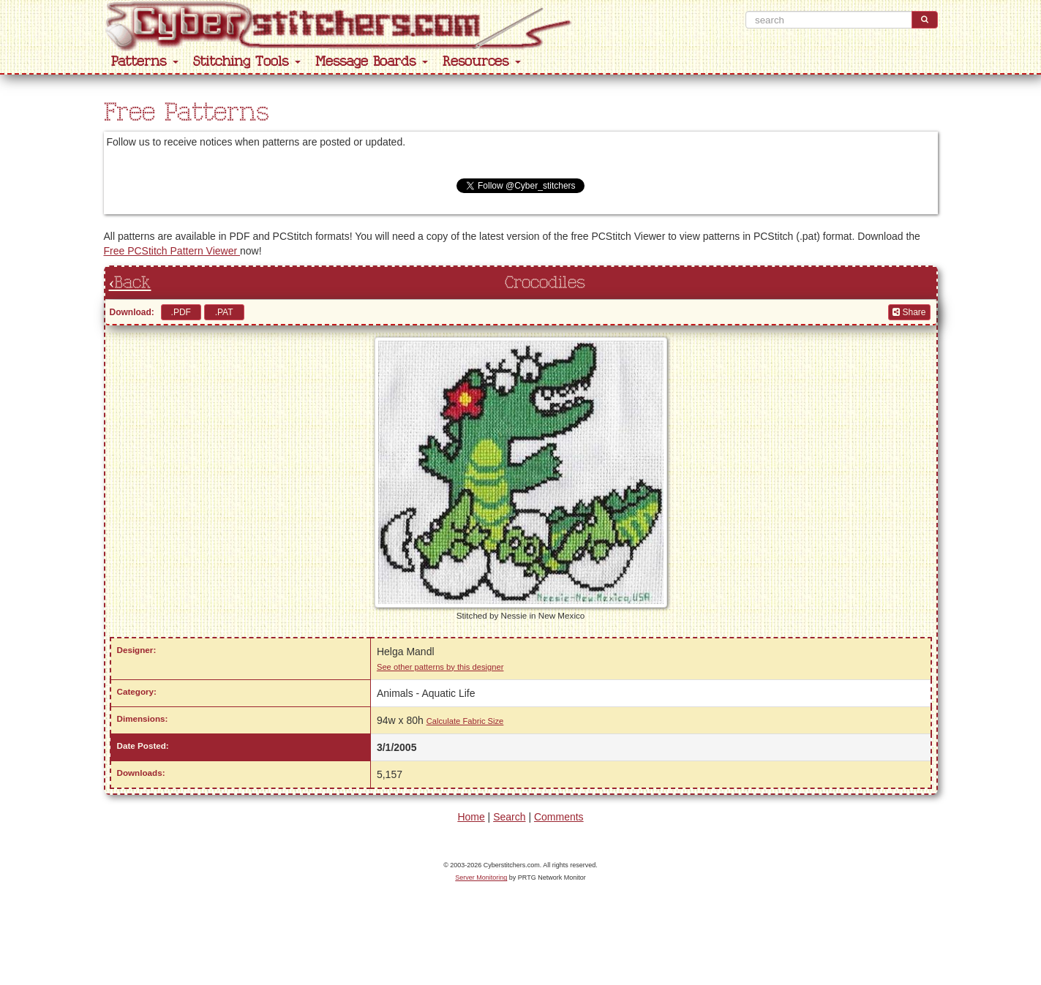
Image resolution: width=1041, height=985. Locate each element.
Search (509, 817)
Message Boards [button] (371, 62)
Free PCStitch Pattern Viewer (172, 251)
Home (470, 817)
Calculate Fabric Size (465, 721)
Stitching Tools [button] (247, 62)
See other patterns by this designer (440, 667)
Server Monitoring (481, 877)
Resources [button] (482, 62)
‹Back (130, 283)
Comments (559, 817)
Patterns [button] (144, 62)
